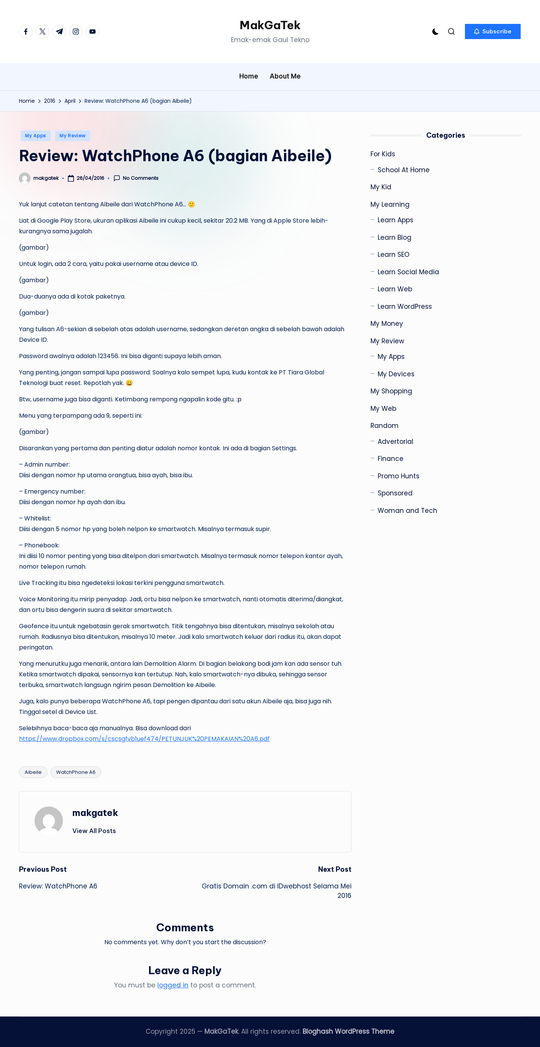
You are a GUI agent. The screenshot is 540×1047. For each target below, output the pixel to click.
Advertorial (395, 441)
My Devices (396, 374)
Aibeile (33, 772)
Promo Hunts (398, 476)
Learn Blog (394, 237)
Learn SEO (394, 254)
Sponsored (395, 493)
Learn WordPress (405, 306)
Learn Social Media (408, 272)
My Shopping (391, 391)
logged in (172, 985)
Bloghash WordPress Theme (348, 1031)
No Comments (136, 178)
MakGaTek (270, 25)
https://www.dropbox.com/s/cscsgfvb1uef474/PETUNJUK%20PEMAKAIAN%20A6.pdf (144, 738)
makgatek (95, 812)
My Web (383, 408)
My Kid (380, 187)
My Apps (35, 135)
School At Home (404, 169)
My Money (386, 323)
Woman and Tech (407, 510)
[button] (493, 31)
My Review (72, 135)
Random (384, 425)
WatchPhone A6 (76, 772)
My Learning (390, 204)
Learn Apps (395, 220)
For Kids (382, 154)
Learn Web (395, 289)
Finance (390, 458)
